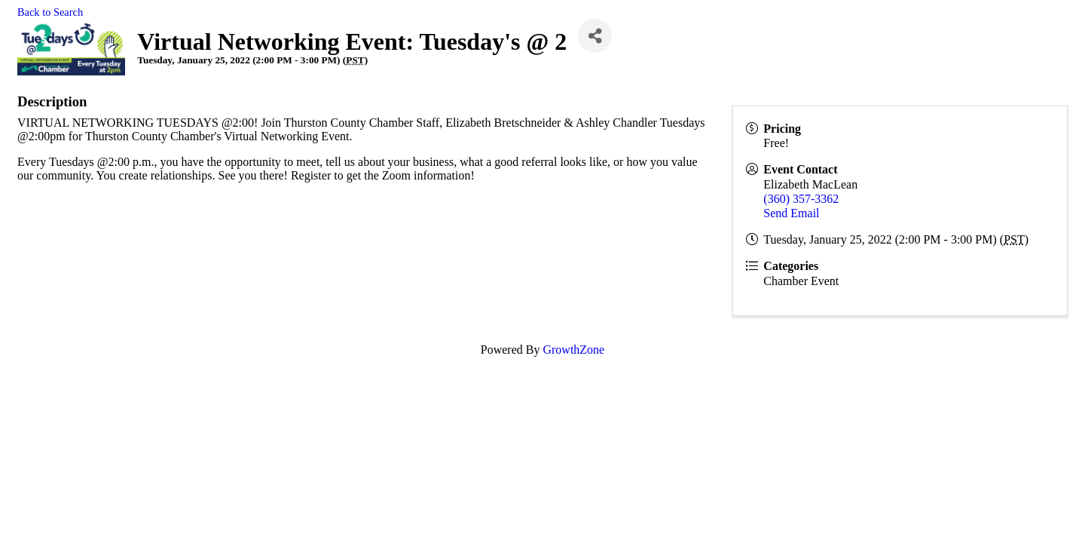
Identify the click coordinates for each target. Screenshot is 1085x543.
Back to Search (50, 12)
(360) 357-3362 (801, 198)
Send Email (791, 213)
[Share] (595, 36)
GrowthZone (573, 349)
